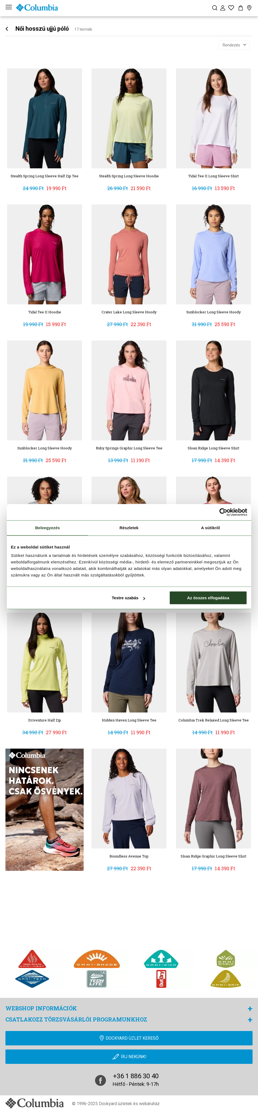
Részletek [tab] (129, 527)
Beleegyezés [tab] (47, 527)
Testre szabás (128, 597)
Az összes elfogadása (208, 597)
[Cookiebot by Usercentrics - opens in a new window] (223, 512)
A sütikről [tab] (210, 527)
